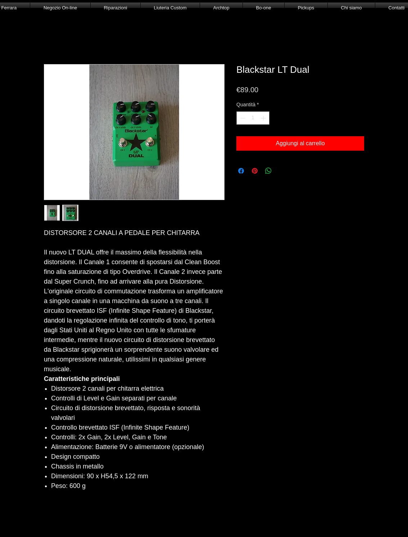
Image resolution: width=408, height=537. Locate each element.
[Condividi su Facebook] (241, 171)
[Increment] (263, 118)
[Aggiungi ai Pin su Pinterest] (254, 171)
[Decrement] (241, 118)
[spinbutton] (252, 118)
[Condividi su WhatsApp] (268, 171)
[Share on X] (282, 171)
